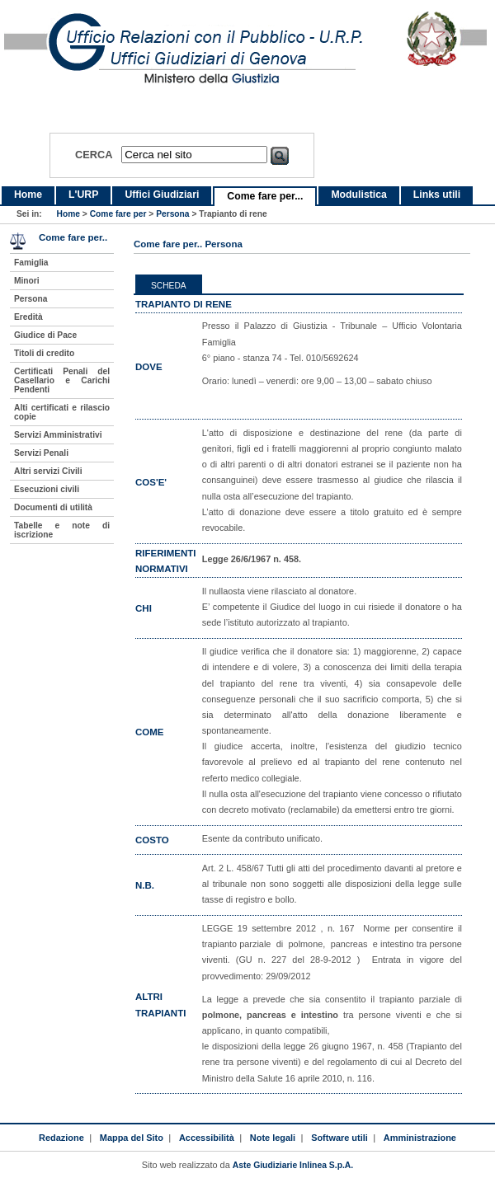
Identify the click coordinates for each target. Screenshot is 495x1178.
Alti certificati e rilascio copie (62, 412)
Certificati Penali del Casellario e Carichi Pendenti (62, 380)
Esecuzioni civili (46, 489)
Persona (172, 213)
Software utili (339, 1138)
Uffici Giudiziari (162, 194)
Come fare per (118, 213)
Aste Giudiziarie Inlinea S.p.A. (293, 1165)
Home (28, 194)
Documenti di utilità (53, 507)
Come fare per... (265, 196)
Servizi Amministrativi (58, 434)
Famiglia (31, 262)
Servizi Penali (41, 453)
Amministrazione (420, 1138)
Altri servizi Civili (48, 471)
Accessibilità (206, 1138)
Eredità (28, 316)
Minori (27, 280)
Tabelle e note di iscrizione (62, 530)
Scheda (168, 285)
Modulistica (358, 194)
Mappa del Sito (131, 1138)
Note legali (272, 1138)
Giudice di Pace (45, 335)
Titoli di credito (44, 353)
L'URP (83, 194)
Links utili (436, 194)
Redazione (61, 1138)
